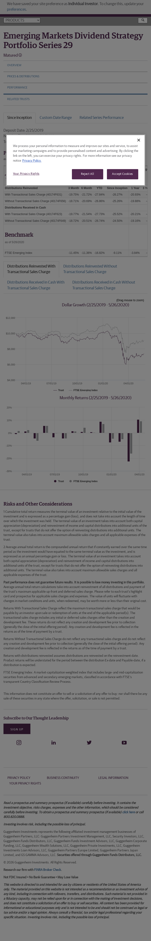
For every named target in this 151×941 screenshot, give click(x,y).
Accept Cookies (122, 174)
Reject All (87, 174)
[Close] (139, 140)
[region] (75, 160)
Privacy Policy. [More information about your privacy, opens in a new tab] (32, 160)
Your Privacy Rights (26, 173)
